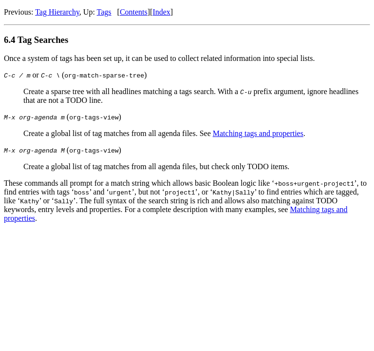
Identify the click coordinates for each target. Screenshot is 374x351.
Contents (134, 12)
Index (161, 12)
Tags (104, 12)
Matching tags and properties (258, 133)
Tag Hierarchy (57, 12)
